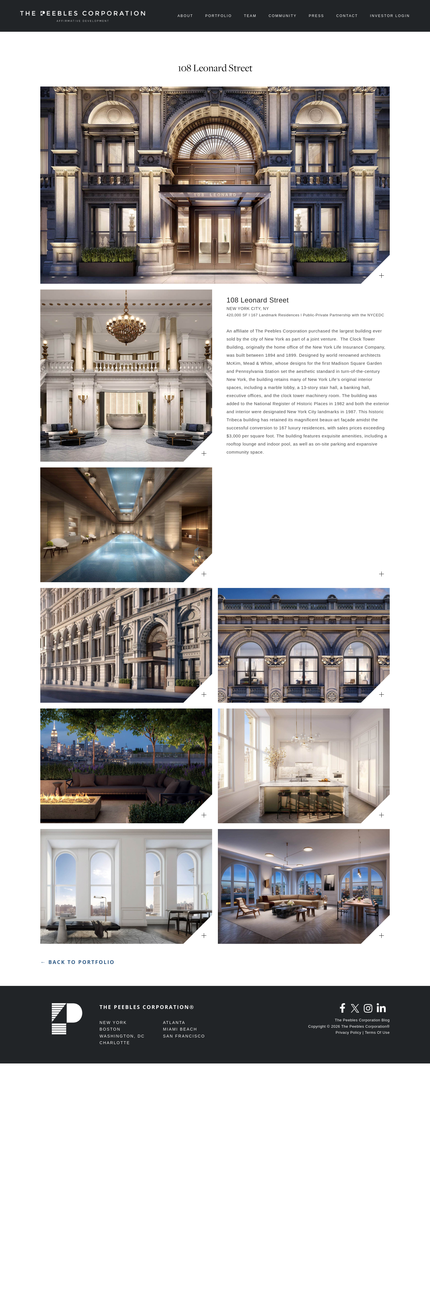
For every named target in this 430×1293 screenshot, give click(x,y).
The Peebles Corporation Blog (362, 1020)
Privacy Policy (348, 1032)
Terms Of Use (377, 1032)
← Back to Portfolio (77, 962)
